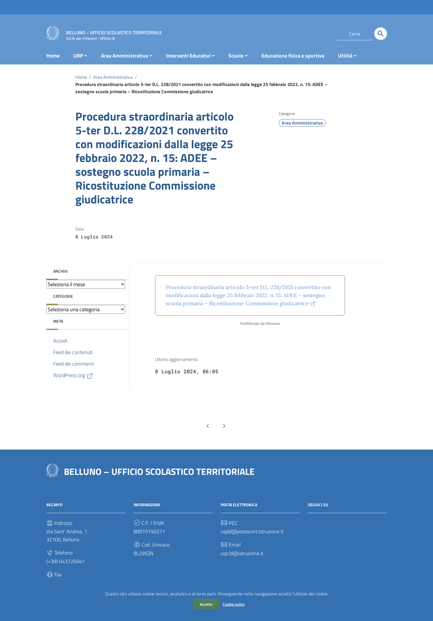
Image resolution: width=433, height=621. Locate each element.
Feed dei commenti (73, 364)
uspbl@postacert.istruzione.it (252, 531)
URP (78, 56)
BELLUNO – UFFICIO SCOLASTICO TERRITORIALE (159, 471)
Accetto (206, 604)
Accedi (60, 341)
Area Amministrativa (124, 56)
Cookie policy (234, 604)
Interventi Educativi (188, 56)
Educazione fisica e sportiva (293, 56)
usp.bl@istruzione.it (242, 553)
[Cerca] (380, 33)
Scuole (235, 56)
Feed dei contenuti (73, 352)
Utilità (345, 56)
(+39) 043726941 (65, 561)
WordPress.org (73, 375)
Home (53, 56)
